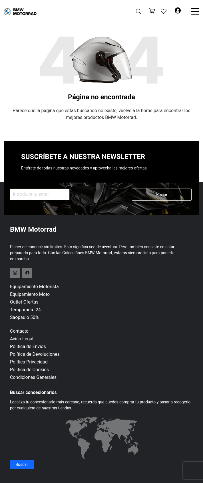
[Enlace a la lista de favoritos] (163, 11)
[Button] (177, 11)
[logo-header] (20, 11)
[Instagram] (15, 273)
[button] (138, 11)
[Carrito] (152, 11)
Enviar (161, 194)
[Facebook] (27, 273)
